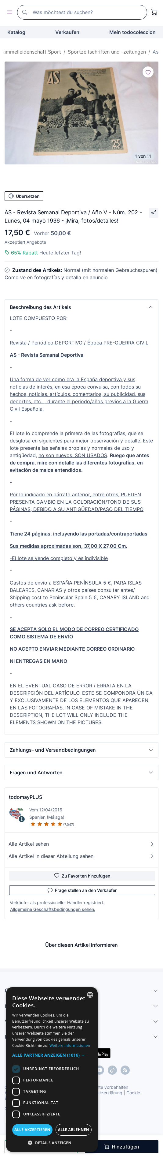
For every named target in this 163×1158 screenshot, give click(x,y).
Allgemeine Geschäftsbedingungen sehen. (52, 909)
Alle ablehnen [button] (73, 1129)
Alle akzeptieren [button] (32, 1129)
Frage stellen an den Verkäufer (82, 890)
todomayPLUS (25, 797)
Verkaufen (67, 32)
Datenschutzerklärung (100, 1092)
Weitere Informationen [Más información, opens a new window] (69, 1045)
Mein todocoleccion (132, 32)
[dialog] (52, 1069)
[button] (81, 307)
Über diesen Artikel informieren (81, 945)
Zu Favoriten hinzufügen (82, 876)
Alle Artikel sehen (81, 844)
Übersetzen (24, 196)
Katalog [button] (16, 32)
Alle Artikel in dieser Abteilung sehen (81, 856)
